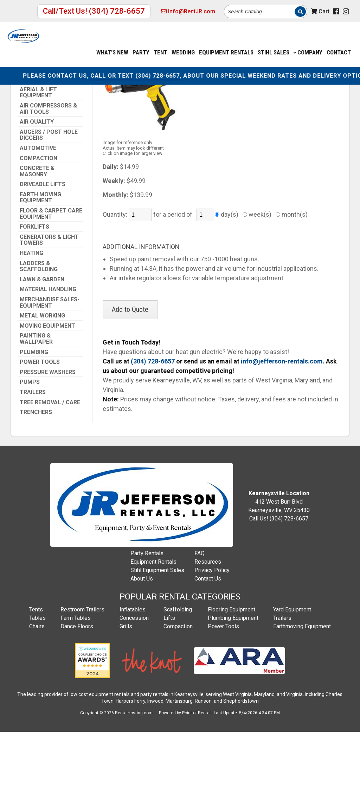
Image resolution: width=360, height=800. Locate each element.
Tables (37, 685)
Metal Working (42, 383)
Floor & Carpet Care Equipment (51, 281)
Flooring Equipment (231, 677)
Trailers (33, 460)
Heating (31, 321)
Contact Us (207, 646)
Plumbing (34, 420)
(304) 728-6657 (38, 99)
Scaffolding (177, 677)
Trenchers (36, 480)
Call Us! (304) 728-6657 (278, 586)
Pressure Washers (48, 440)
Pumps (30, 450)
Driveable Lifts (42, 252)
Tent (160, 43)
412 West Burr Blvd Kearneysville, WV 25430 (279, 569)
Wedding (183, 43)
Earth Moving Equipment (40, 265)
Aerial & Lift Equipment (38, 160)
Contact (339, 43)
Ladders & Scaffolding (39, 334)
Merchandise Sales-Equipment (49, 370)
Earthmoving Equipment (302, 694)
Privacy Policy (212, 638)
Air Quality (37, 189)
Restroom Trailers (82, 677)
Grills (126, 694)
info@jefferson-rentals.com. (282, 429)
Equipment (226, 43)
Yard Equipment (292, 677)
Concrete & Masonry (37, 239)
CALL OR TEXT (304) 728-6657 (158, 73)
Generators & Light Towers (49, 308)
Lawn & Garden (42, 347)
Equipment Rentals (153, 629)
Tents (36, 677)
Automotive (38, 216)
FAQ (199, 621)
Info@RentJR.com (188, 11)
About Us (141, 646)
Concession (134, 685)
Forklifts (34, 294)
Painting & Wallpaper (36, 406)
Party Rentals (146, 621)
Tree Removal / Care (50, 470)
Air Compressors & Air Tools (48, 176)
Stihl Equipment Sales (157, 638)
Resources (207, 629)
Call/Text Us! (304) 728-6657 (94, 11)
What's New (112, 43)
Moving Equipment (47, 394)
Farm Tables (75, 685)
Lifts (169, 685)
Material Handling (48, 357)
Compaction (38, 226)
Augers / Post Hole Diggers (49, 203)
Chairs (37, 694)
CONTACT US (90, 73)
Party (141, 43)
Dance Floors (76, 694)
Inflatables (133, 677)
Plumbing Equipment (233, 685)
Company (308, 43)
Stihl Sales (273, 43)
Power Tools (40, 430)
